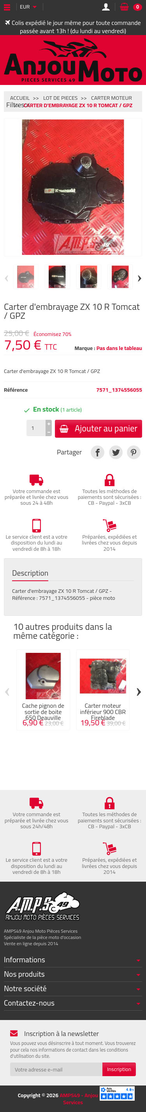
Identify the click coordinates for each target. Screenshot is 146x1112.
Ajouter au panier (98, 428)
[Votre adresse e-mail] (56, 1069)
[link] (97, 452)
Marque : (84, 348)
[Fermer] (28, 104)
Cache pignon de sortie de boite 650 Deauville (43, 712)
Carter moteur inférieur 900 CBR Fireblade (103, 712)
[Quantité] (36, 428)
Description (30, 573)
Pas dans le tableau (119, 348)
